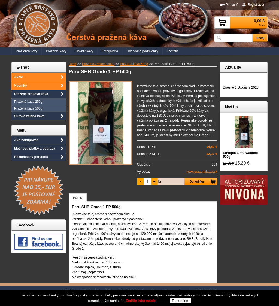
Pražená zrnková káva (31, 94)
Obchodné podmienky (142, 51)
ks (160, 181)
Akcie (18, 77)
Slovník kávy (84, 51)
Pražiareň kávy (26, 51)
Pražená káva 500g (28, 108)
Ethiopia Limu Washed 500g (240, 155)
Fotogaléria (110, 51)
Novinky (20, 85)
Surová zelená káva (29, 116)
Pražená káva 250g (28, 102)
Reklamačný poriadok (31, 157)
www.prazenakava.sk (201, 172)
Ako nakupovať (26, 140)
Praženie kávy (56, 51)
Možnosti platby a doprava (34, 148)
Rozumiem (180, 301)
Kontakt (172, 51)
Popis (77, 197)
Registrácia (256, 5)
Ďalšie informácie (141, 301)
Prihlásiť (232, 5)
